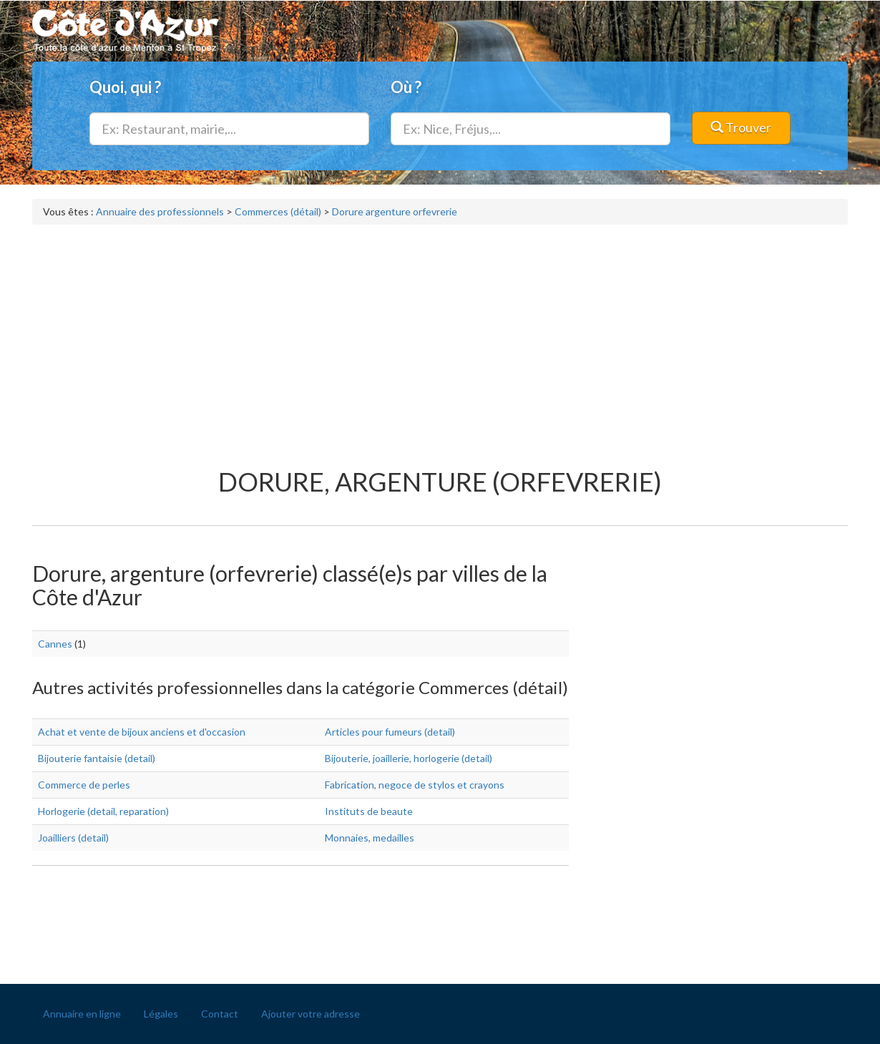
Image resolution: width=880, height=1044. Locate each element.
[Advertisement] (440, 339)
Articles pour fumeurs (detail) (390, 732)
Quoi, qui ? (125, 87)
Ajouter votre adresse (310, 1014)
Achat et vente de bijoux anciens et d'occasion (141, 732)
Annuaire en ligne (82, 1014)
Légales (161, 1014)
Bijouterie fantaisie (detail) (96, 758)
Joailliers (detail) (73, 837)
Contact (219, 1014)
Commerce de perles (84, 785)
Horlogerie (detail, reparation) (103, 811)
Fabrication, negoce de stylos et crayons (414, 785)
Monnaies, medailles (369, 837)
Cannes (55, 644)
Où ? (406, 87)
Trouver (740, 127)
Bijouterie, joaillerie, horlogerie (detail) (408, 758)
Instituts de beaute (369, 811)
